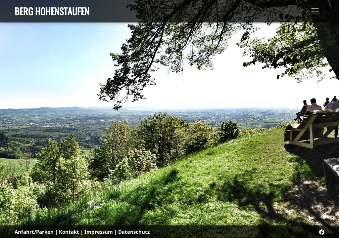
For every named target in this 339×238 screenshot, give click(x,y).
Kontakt (69, 231)
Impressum (98, 231)
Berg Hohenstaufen (52, 11)
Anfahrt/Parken (34, 231)
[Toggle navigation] (315, 11)
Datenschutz (134, 231)
